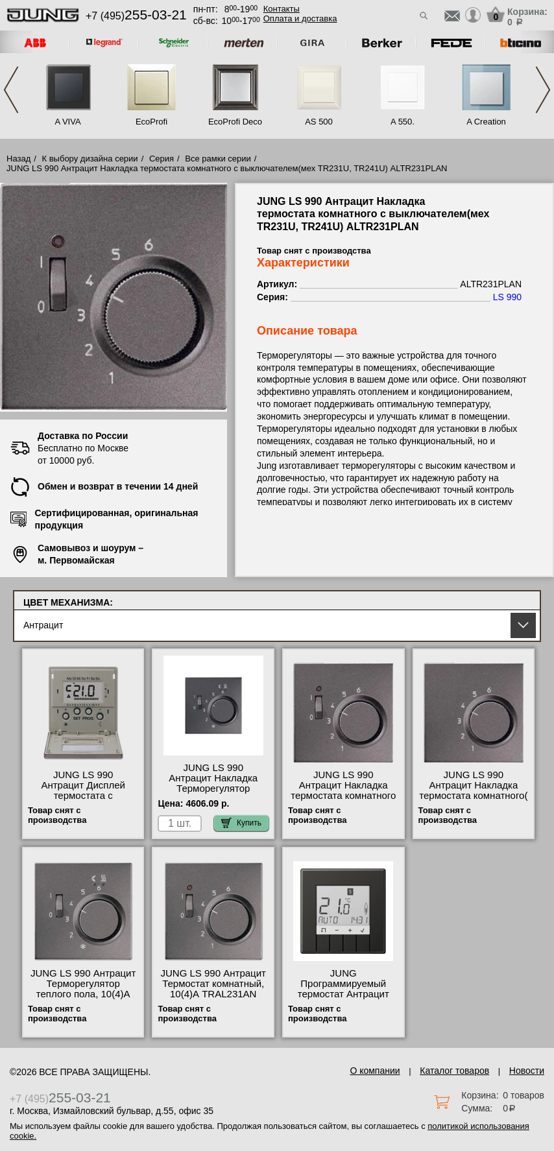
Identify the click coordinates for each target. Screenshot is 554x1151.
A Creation (486, 121)
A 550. (403, 121)
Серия (161, 158)
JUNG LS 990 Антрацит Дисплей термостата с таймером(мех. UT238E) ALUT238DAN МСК (83, 796)
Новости (526, 1070)
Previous (11, 89)
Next (543, 89)
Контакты (281, 9)
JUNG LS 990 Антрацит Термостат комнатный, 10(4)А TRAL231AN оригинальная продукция (213, 994)
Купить (241, 823)
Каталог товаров (454, 1070)
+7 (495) (136, 15)
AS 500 (319, 121)
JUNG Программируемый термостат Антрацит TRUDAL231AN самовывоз (343, 994)
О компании (375, 1070)
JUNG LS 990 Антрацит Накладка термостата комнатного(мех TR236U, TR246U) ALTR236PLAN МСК (473, 796)
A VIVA (67, 121)
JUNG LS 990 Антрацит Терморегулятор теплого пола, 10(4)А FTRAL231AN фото (83, 989)
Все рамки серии (217, 158)
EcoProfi (151, 121)
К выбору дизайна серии (90, 158)
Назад (18, 158)
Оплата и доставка (300, 18)
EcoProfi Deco (235, 121)
